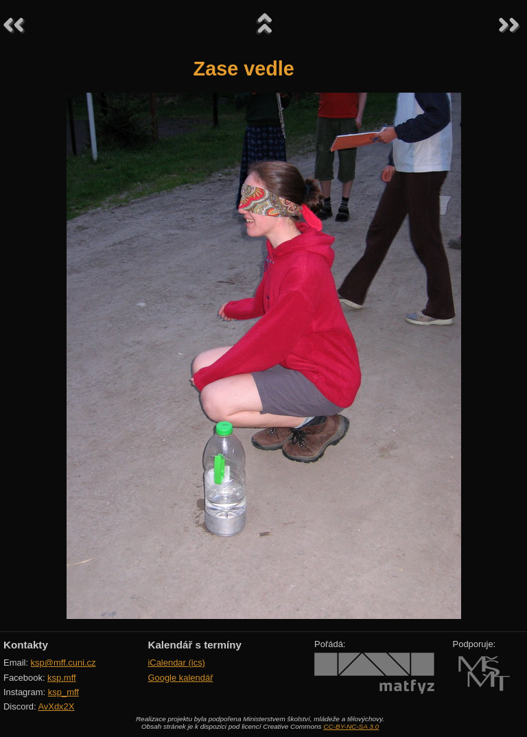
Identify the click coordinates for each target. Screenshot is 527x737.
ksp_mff (63, 692)
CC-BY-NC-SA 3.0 (351, 726)
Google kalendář (180, 677)
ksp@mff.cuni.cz (63, 662)
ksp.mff (61, 677)
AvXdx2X (56, 706)
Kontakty (25, 645)
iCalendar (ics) (176, 662)
